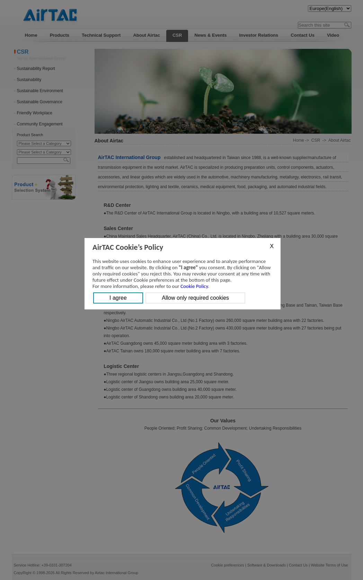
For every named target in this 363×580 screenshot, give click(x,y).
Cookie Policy (194, 286)
